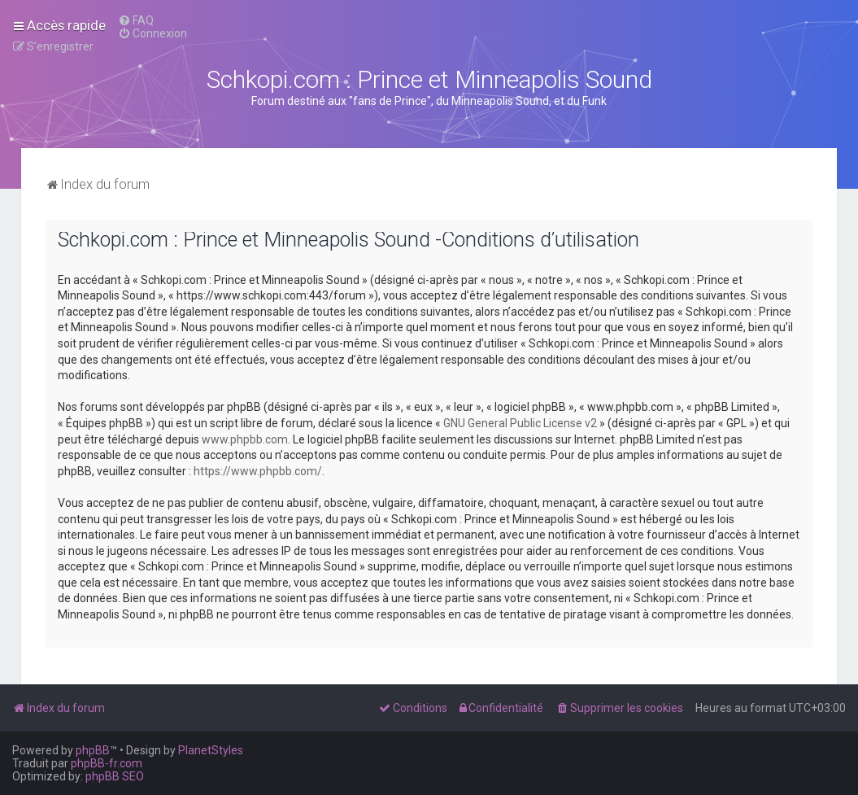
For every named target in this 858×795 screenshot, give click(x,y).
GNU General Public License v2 (520, 423)
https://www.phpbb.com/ (258, 471)
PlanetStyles (210, 750)
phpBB (93, 750)
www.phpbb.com (245, 439)
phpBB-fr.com (106, 763)
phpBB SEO (114, 776)
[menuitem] (136, 20)
